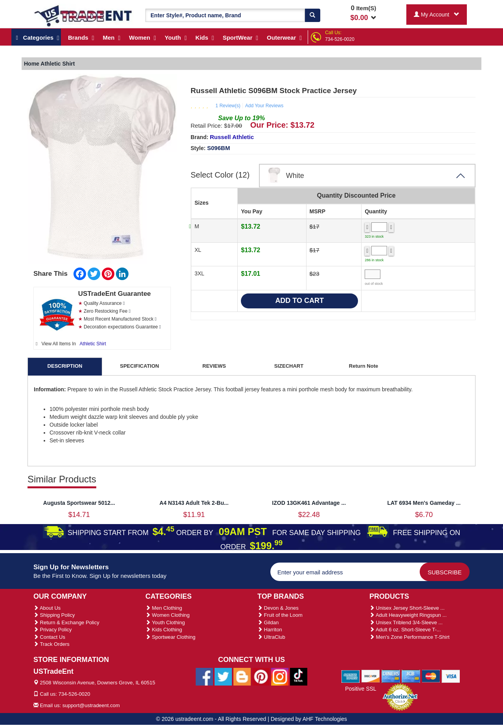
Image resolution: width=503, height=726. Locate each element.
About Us (47, 608)
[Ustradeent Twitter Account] (223, 676)
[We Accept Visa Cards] (451, 676)
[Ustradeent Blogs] (242, 676)
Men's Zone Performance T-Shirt (409, 637)
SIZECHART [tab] (288, 366)
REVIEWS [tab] (214, 366)
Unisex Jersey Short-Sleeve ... (406, 608)
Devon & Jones (278, 608)
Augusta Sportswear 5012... (79, 503)
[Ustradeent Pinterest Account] (261, 676)
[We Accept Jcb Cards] (411, 676)
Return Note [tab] (363, 366)
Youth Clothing (165, 622)
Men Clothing (163, 608)
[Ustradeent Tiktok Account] (298, 676)
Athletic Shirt (93, 343)
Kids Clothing (163, 629)
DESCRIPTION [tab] (65, 366)
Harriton (269, 629)
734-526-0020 (339, 39)
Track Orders (51, 644)
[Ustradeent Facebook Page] (204, 676)
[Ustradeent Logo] (83, 15)
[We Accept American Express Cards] (350, 676)
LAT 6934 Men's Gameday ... (424, 503)
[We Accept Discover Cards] (371, 676)
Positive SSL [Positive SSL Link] (360, 689)
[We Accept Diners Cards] (391, 676)
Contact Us (49, 637)
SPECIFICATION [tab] (139, 366)
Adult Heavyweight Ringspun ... (408, 615)
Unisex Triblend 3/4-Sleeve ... (405, 622)
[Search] (312, 15)
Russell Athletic (232, 137)
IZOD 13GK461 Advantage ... (309, 503)
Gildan (268, 622)
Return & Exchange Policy (66, 622)
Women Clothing (167, 615)
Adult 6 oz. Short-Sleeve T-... (405, 629)
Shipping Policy (54, 615)
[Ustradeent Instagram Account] (279, 676)
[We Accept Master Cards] (431, 676)
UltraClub (271, 637)
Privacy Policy (52, 629)
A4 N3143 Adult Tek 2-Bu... (194, 503)
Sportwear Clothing (170, 637)
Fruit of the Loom (280, 615)
